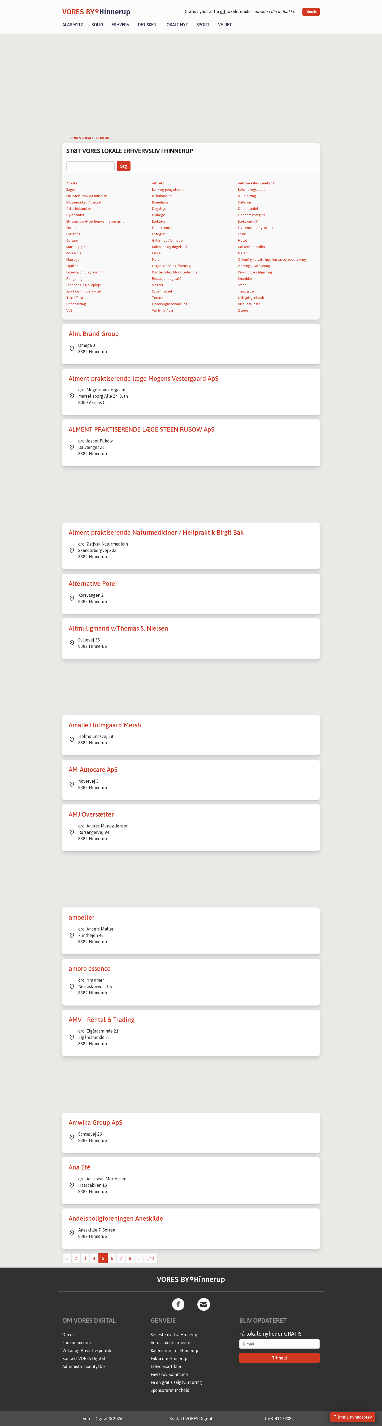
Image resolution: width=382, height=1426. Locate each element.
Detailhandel (248, 209)
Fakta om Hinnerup (169, 1358)
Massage (73, 260)
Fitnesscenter (162, 228)
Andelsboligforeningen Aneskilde (116, 1218)
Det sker (147, 24)
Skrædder (245, 279)
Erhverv (120, 24)
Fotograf (159, 234)
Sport (203, 24)
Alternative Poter (93, 583)
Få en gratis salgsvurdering (176, 1382)
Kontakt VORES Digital (83, 1358)
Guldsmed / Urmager (168, 240)
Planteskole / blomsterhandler (175, 272)
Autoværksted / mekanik (256, 183)
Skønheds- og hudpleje (83, 285)
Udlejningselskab (251, 298)
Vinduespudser (249, 304)
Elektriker (159, 221)
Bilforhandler (162, 196)
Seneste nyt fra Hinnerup (174, 1334)
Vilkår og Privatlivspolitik (86, 1350)
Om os (68, 1334)
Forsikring (73, 234)
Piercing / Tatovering (254, 266)
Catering (244, 202)
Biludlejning (247, 196)
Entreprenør (75, 228)
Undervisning (76, 304)
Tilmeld (311, 12)
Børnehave (160, 202)
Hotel (242, 240)
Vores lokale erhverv (170, 1342)
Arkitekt (158, 183)
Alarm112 (72, 24)
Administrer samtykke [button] (83, 1366)
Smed (242, 285)
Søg (123, 166)
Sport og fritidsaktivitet (83, 291)
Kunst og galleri (78, 247)
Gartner (72, 240)
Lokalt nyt (176, 24)
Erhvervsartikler (166, 1366)
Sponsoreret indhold (170, 1390)
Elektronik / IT (248, 221)
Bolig (97, 24)
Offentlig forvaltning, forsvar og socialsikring (272, 260)
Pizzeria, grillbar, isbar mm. (86, 272)
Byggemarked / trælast (83, 202)
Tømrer (157, 298)
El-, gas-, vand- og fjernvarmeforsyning (95, 221)
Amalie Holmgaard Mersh (105, 725)
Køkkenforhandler (251, 247)
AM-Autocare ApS (93, 769)
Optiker (72, 266)
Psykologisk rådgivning (255, 272)
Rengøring (74, 279)
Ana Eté (79, 1167)
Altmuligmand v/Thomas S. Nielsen (118, 628)
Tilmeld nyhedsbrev (353, 1417)
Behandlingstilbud (251, 190)
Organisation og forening (171, 266)
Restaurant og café (166, 279)
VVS (69, 310)
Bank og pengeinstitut (169, 190)
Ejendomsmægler (251, 215)
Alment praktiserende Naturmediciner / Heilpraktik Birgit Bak (156, 532)
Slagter (157, 285)
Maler (242, 253)
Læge (156, 253)
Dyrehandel (75, 215)
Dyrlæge (158, 215)
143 (150, 1258)
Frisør (242, 234)
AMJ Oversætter (91, 814)
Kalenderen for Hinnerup (174, 1350)
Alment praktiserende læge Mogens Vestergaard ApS (143, 378)
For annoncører (76, 1342)
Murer (156, 260)
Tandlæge (246, 291)
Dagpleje (159, 209)
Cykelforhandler (78, 209)
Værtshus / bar (162, 310)
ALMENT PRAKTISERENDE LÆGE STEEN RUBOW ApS (141, 429)
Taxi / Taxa (74, 298)
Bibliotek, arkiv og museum (86, 196)
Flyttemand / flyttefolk (255, 228)
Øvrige (243, 310)
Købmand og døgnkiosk (170, 247)
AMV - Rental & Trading (101, 1019)
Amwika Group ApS (95, 1122)
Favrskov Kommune (169, 1374)
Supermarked (162, 291)
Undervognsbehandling (170, 304)
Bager (70, 190)
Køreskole (74, 253)
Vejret (225, 24)
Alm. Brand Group (94, 333)
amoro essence (90, 968)
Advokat (72, 183)
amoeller (81, 917)
